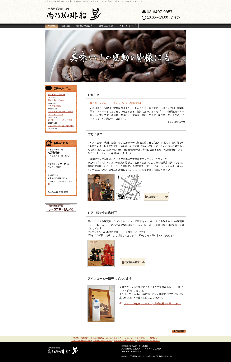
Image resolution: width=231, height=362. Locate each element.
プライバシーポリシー (81, 340)
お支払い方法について (102, 340)
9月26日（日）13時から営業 (60, 120)
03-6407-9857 (160, 12)
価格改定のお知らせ (56, 95)
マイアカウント (141, 338)
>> (69, 88)
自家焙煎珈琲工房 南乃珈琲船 (134, 346)
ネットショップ (127, 25)
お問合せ (154, 338)
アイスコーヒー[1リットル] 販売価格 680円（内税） (152, 303)
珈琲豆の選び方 (84, 25)
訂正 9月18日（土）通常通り (61, 126)
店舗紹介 (65, 25)
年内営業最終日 (54, 106)
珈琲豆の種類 (106, 25)
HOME (51, 25)
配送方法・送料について (124, 340)
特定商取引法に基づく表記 (148, 340)
